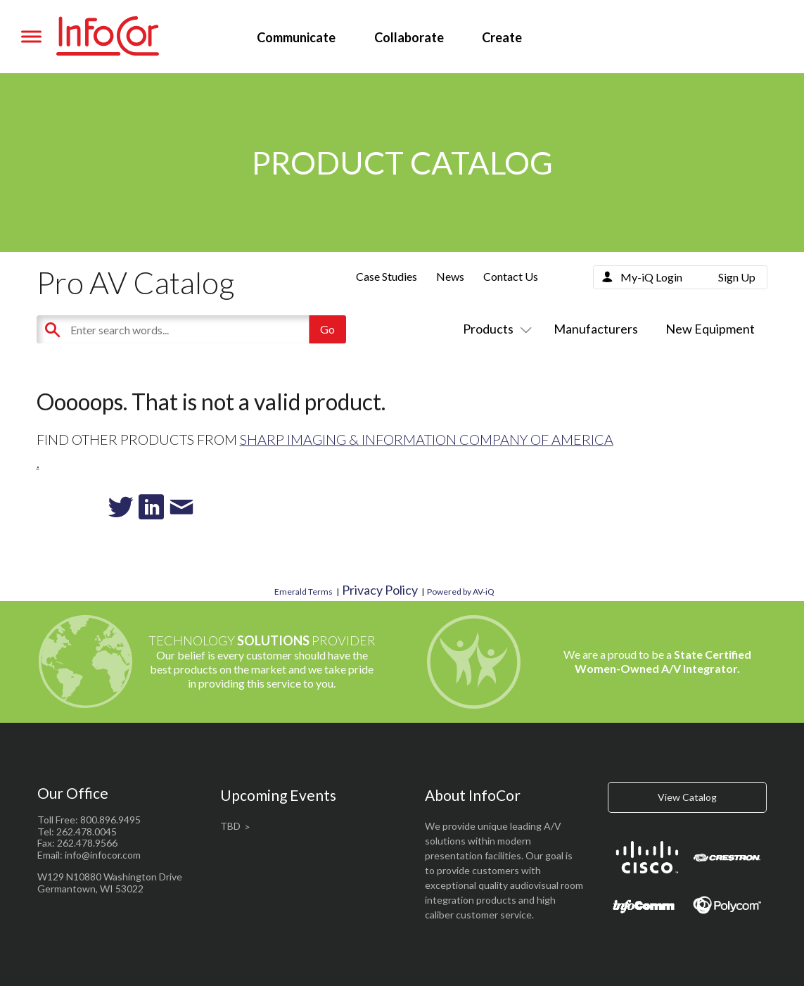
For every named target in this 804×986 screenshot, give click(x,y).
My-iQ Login (651, 277)
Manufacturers (596, 328)
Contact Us (510, 276)
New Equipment (710, 328)
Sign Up (736, 277)
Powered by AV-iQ (460, 591)
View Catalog (687, 797)
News (450, 276)
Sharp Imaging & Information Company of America (426, 439)
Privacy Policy (380, 590)
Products (494, 328)
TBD (230, 826)
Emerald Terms (303, 591)
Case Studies (386, 276)
